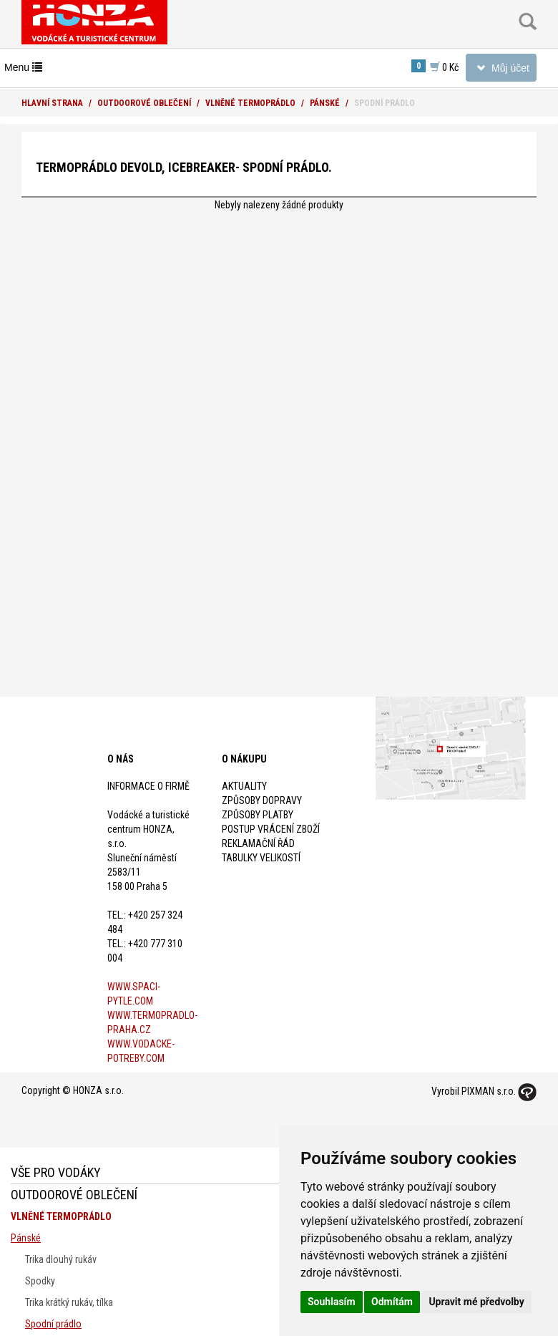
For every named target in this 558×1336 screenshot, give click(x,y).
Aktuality (244, 786)
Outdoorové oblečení (144, 103)
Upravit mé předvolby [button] (476, 1301)
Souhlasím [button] (332, 1301)
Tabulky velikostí (261, 857)
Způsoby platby (257, 815)
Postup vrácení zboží (271, 829)
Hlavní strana (52, 103)
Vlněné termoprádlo (250, 103)
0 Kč (435, 66)
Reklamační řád (258, 843)
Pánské (325, 103)
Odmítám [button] (392, 1301)
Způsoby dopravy (262, 800)
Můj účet (500, 70)
